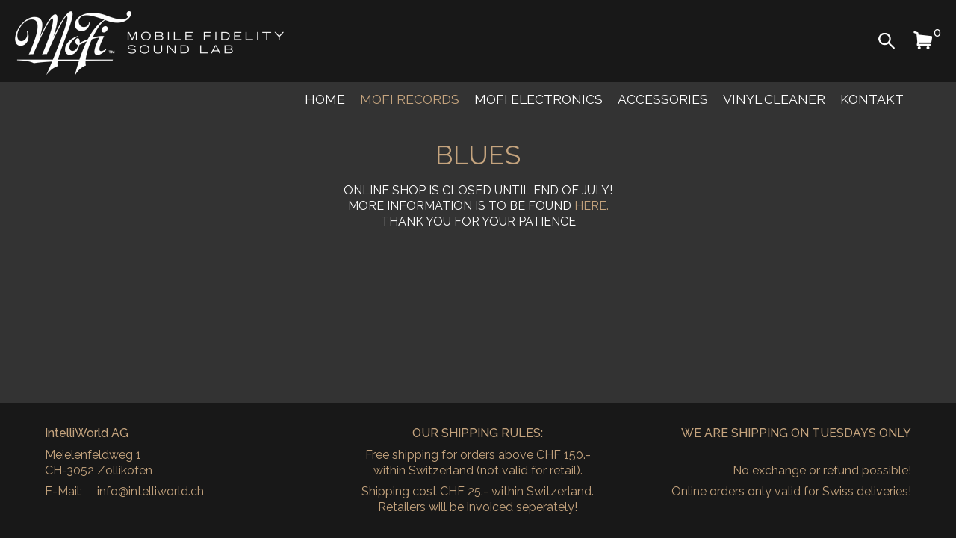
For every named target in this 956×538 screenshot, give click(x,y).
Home (325, 99)
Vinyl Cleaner (774, 99)
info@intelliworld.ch (150, 491)
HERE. (591, 206)
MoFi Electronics (538, 99)
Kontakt (872, 99)
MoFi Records (409, 99)
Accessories (663, 99)
